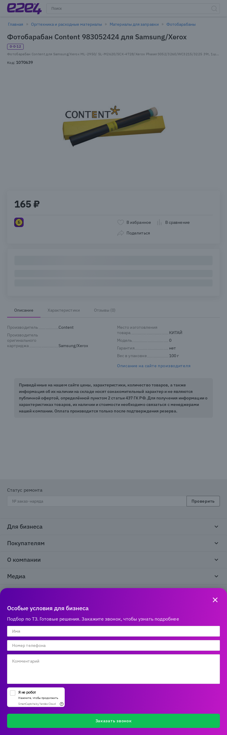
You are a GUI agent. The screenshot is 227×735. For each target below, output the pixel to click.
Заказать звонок (113, 720)
